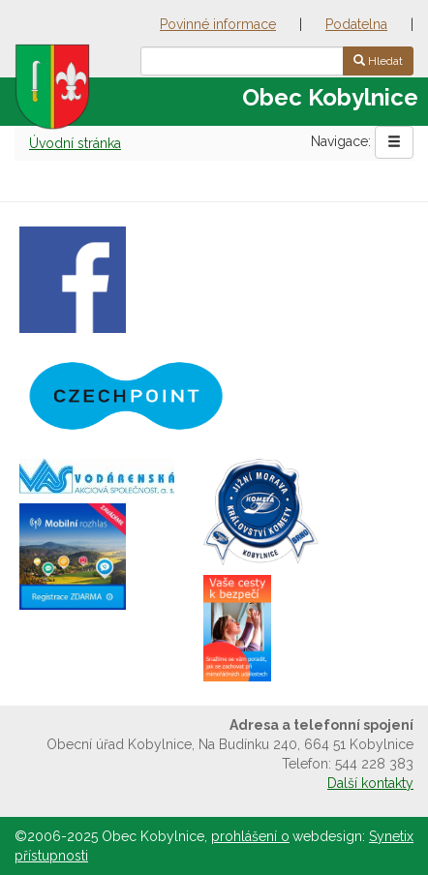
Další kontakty (370, 783)
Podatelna (356, 24)
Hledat (378, 61)
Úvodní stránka (75, 143)
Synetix (391, 836)
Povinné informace (218, 24)
